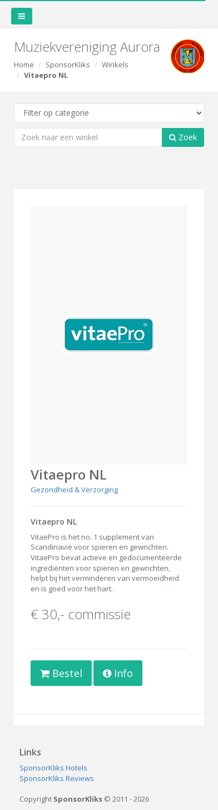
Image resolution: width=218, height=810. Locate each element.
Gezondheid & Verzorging (74, 490)
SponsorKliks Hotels (53, 768)
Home (24, 65)
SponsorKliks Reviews (56, 778)
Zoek (183, 137)
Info (118, 673)
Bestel (61, 673)
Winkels (115, 65)
